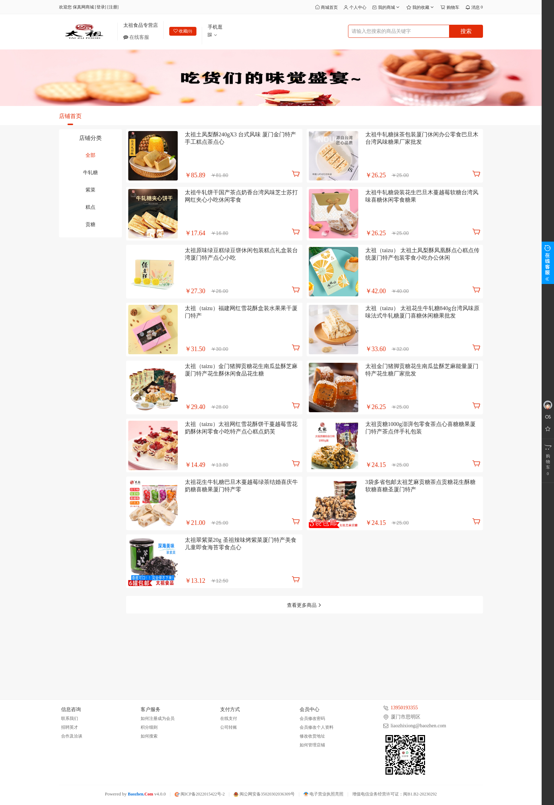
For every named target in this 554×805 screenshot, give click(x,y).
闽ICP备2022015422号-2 (200, 794)
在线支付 (228, 718)
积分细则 (149, 727)
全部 (90, 155)
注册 (113, 7)
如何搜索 (149, 736)
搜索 (466, 31)
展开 (548, 263)
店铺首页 (70, 116)
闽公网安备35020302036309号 (264, 794)
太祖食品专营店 (140, 25)
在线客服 (138, 37)
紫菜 (90, 190)
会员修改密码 (312, 718)
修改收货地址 (312, 736)
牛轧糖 (90, 172)
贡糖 (90, 224)
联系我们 (69, 718)
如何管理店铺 (312, 745)
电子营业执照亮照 (323, 794)
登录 (100, 7)
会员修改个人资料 (317, 727)
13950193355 (404, 708)
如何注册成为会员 (158, 718)
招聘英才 (69, 727)
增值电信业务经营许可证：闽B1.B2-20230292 (394, 794)
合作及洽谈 (71, 736)
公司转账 (228, 727)
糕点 (90, 207)
